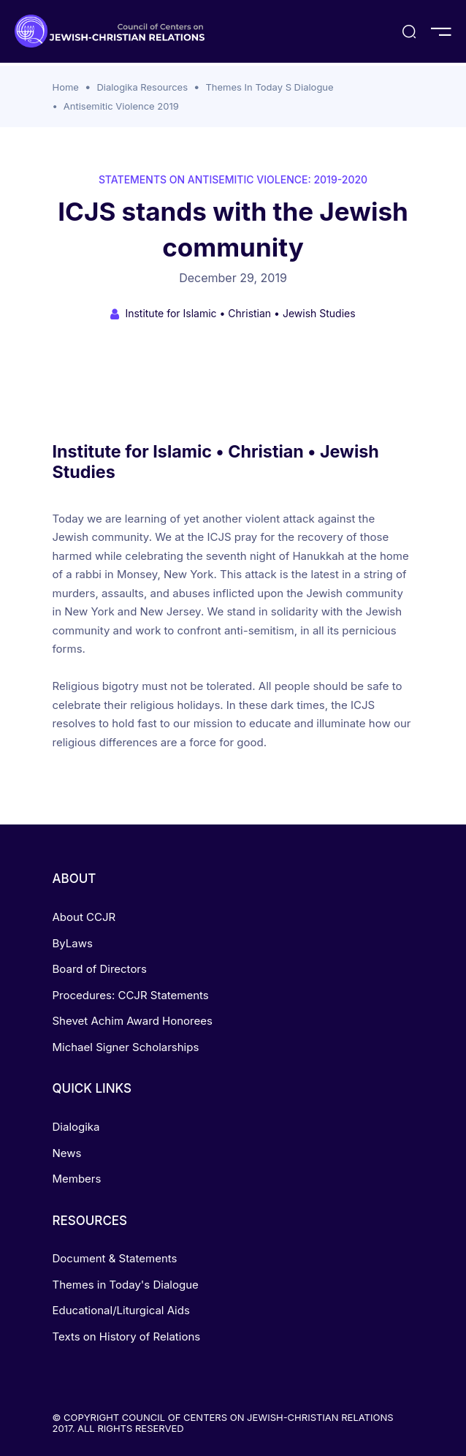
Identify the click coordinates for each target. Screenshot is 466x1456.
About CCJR (84, 917)
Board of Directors (100, 969)
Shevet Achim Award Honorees (133, 1021)
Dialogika (76, 1127)
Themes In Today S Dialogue (269, 87)
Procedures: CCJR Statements (131, 995)
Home (66, 87)
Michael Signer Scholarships (126, 1047)
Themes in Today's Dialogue (126, 1285)
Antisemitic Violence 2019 (121, 106)
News (67, 1153)
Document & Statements (115, 1258)
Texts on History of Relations (127, 1336)
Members (77, 1179)
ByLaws (73, 943)
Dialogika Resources (142, 87)
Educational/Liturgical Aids (121, 1310)
